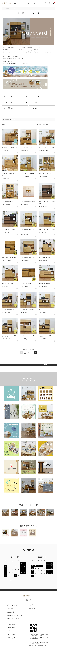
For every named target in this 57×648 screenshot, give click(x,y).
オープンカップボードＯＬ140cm (10, 257)
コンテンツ (36, 3)
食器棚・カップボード (10, 8)
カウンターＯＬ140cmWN (8, 229)
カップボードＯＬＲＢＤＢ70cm (28, 336)
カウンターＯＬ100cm (44, 257)
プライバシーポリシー (14, 619)
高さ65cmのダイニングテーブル (36, 637)
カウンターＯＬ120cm (7, 283)
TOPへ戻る (28, 365)
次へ (35, 352)
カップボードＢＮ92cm (7, 201)
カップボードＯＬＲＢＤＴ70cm (28, 309)
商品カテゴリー (18, 3)
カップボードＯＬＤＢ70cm (46, 336)
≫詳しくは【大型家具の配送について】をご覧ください (16, 63)
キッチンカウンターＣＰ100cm (9, 147)
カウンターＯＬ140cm (25, 283)
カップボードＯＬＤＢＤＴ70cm (9, 336)
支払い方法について (13, 612)
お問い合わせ (11, 638)
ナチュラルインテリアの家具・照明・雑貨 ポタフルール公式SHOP (38, 643)
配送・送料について (13, 605)
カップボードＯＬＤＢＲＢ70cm (47, 309)
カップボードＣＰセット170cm (46, 147)
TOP (4, 8)
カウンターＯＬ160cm (44, 283)
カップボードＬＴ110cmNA (45, 173)
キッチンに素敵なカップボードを (38, 638)
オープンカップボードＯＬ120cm (47, 229)
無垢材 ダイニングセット (34, 634)
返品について (11, 608)
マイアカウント (12, 624)
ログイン (10, 631)
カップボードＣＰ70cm (26, 147)
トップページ (32, 605)
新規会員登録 (11, 627)
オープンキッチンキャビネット (27, 201)
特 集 (27, 3)
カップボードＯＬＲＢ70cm (8, 309)
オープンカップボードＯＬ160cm (28, 257)
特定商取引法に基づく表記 (15, 615)
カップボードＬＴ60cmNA (27, 173)
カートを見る (11, 634)
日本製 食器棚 (44, 634)
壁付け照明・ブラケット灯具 (35, 635)
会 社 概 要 (31, 608)
